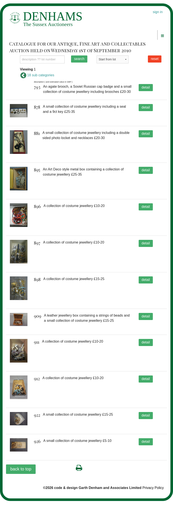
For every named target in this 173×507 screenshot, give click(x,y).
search (79, 59)
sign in (158, 12)
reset (155, 59)
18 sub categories (37, 75)
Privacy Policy (153, 494)
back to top (20, 475)
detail (146, 87)
